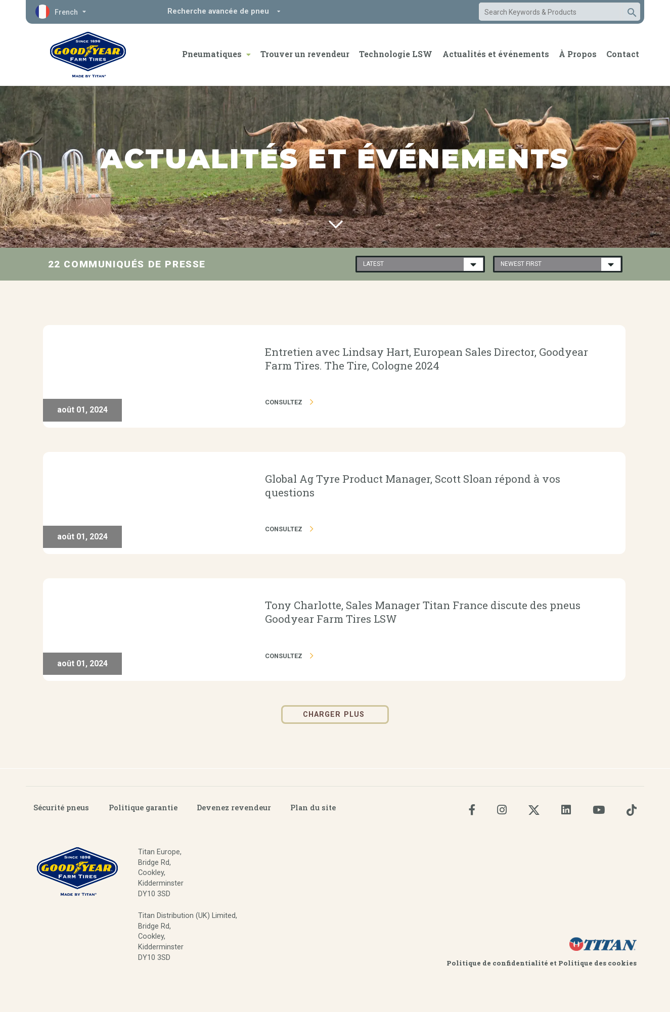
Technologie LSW (395, 54)
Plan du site (313, 807)
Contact (622, 54)
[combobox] (549, 12)
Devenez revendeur (234, 807)
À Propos (578, 54)
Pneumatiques (212, 54)
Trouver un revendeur (304, 54)
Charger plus (335, 714)
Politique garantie (143, 807)
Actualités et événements (495, 54)
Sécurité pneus (61, 807)
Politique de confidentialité (498, 963)
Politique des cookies (597, 963)
